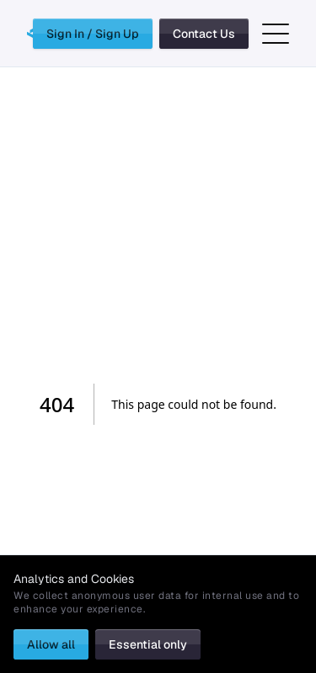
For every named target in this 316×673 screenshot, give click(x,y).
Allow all (51, 644)
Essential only (148, 644)
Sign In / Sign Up (92, 33)
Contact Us (204, 33)
